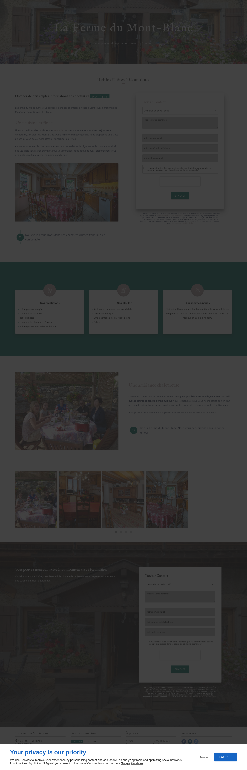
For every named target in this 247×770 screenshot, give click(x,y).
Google (125, 763)
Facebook (137, 763)
